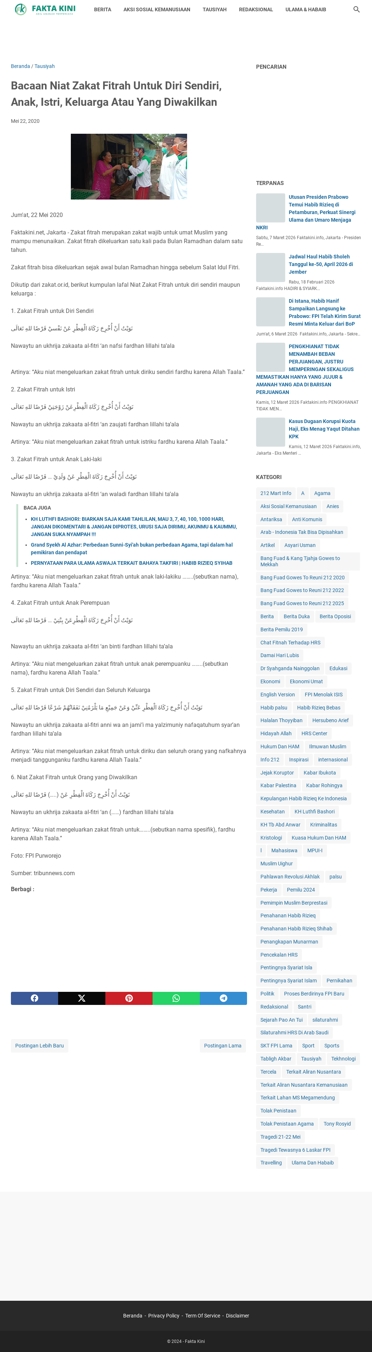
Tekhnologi (343, 1059)
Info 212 (269, 759)
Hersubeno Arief (330, 720)
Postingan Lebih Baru (39, 1046)
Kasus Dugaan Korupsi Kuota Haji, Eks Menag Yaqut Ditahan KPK (324, 428)
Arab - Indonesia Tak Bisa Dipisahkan (301, 532)
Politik (267, 994)
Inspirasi (298, 759)
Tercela (268, 1072)
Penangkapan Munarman (289, 942)
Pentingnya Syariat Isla (286, 967)
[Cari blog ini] (356, 9)
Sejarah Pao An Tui (281, 1020)
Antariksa (271, 519)
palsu (335, 877)
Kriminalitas (323, 825)
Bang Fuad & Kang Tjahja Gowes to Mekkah (300, 561)
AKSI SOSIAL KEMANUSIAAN (157, 9)
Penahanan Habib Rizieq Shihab (296, 928)
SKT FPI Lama (276, 1046)
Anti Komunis (307, 519)
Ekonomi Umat (306, 681)
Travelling (271, 1163)
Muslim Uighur (276, 863)
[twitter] (81, 998)
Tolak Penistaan (278, 1111)
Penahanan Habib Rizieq (288, 915)
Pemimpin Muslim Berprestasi (293, 903)
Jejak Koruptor (277, 773)
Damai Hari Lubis (279, 655)
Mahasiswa (284, 850)
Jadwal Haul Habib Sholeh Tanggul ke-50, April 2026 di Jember (321, 264)
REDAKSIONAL (256, 9)
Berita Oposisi (335, 616)
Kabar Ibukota (320, 773)
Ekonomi (270, 681)
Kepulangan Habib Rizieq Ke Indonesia (303, 798)
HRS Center (314, 733)
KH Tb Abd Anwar (280, 825)
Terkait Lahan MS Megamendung (297, 1097)
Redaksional (274, 1007)
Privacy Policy (163, 1316)
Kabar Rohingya (324, 785)
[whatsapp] (176, 998)
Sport (308, 1046)
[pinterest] (129, 998)
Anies (333, 506)
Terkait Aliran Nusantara (313, 1072)
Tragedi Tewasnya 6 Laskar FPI (295, 1150)
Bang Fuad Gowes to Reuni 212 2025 (302, 603)
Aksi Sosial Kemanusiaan (288, 506)
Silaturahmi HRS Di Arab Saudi (294, 1032)
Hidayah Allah (276, 733)
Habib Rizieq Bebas (318, 708)
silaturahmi (325, 1020)
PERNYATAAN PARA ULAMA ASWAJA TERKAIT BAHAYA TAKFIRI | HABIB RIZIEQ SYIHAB (131, 563)
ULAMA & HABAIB (306, 9)
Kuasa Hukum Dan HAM (319, 838)
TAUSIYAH (215, 9)
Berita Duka (297, 616)
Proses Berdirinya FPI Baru (314, 994)
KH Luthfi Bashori (315, 811)
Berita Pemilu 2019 (281, 629)
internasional (333, 759)
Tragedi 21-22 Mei (280, 1137)
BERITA (102, 9)
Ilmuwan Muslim (327, 746)
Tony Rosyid (337, 1124)
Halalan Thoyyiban (281, 720)
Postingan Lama (223, 1046)
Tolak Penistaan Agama (287, 1124)
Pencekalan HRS (279, 955)
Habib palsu (273, 708)
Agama (322, 493)
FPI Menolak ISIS (324, 694)
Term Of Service (202, 1316)
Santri (304, 1007)
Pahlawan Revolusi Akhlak (290, 877)
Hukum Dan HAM (279, 746)
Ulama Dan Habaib (313, 1163)
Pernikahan (339, 980)
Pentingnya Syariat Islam (288, 980)
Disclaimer (237, 1316)
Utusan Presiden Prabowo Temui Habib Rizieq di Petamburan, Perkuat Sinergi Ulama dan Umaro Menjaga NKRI (306, 212)
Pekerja (268, 890)
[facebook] (34, 998)
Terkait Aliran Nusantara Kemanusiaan (304, 1085)
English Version (277, 694)
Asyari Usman (300, 545)
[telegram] (223, 998)
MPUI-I (315, 850)
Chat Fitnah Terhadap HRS (290, 642)
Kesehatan (272, 811)
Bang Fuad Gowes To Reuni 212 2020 (302, 577)
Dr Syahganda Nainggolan (290, 668)
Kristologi (271, 838)
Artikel (267, 545)
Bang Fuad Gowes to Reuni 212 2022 (302, 590)
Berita (267, 616)
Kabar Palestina (278, 785)
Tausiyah (311, 1059)
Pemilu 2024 (301, 890)
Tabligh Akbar (275, 1059)
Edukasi (338, 668)
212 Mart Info (275, 493)
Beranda (132, 1316)
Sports (331, 1046)
